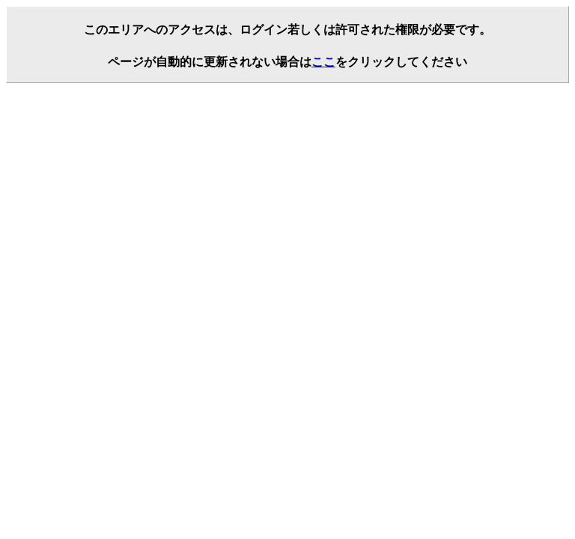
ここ (323, 61)
